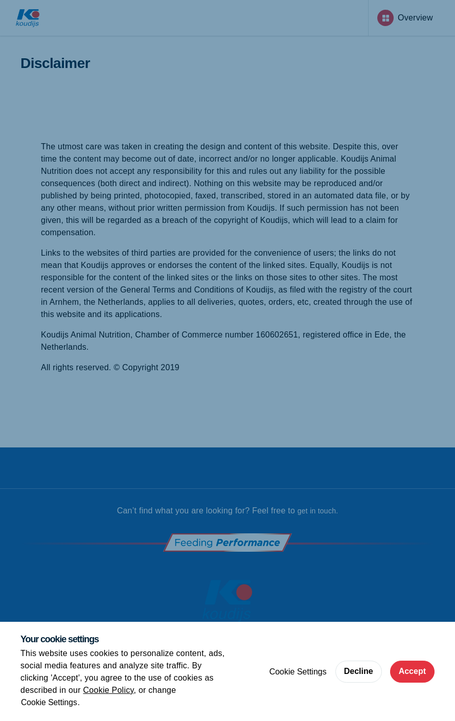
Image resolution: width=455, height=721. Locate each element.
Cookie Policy (108, 690)
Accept (412, 671)
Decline (358, 671)
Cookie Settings (49, 702)
